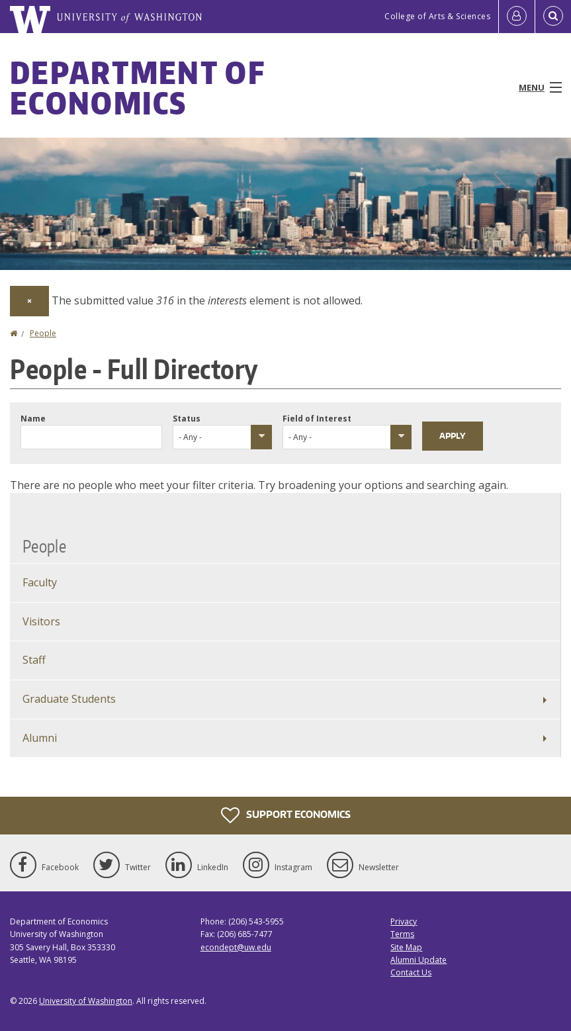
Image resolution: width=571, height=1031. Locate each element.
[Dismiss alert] (29, 301)
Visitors (41, 621)
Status (186, 418)
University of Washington (85, 1001)
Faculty (39, 582)
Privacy (403, 921)
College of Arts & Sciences (437, 16)
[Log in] (517, 16)
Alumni (39, 738)
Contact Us (410, 972)
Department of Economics (137, 87)
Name (33, 418)
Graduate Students (69, 699)
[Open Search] (553, 16)
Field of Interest (317, 418)
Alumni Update (418, 959)
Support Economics (286, 815)
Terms (402, 934)
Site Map (406, 947)
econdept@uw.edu (235, 947)
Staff (34, 659)
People (43, 333)
